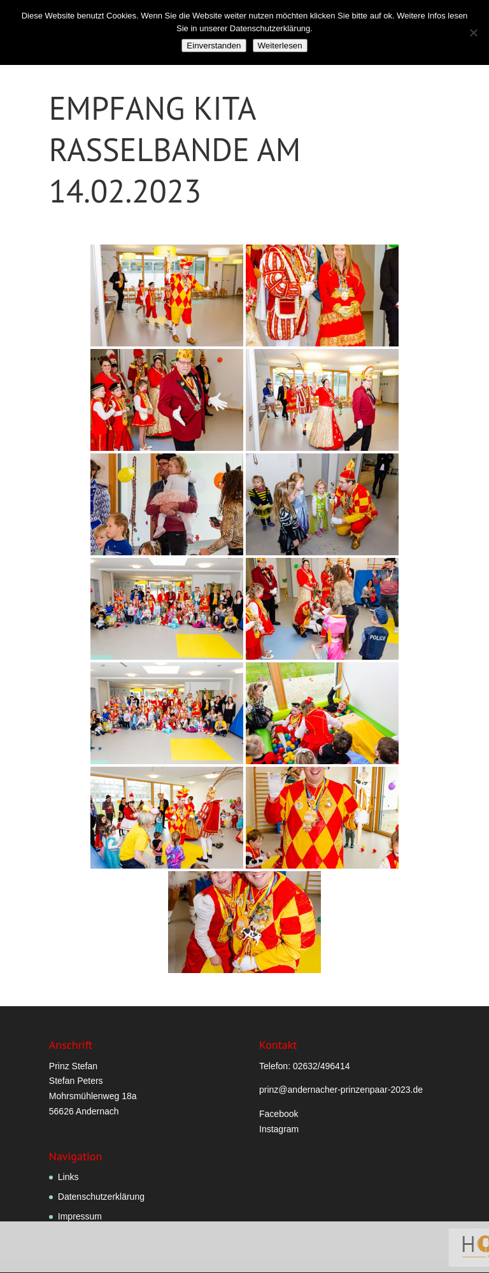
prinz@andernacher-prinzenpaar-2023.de (341, 1090)
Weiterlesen (280, 45)
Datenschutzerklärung (101, 1196)
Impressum (80, 1216)
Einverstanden (214, 45)
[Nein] (473, 32)
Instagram (279, 1129)
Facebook (278, 1114)
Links (68, 1177)
